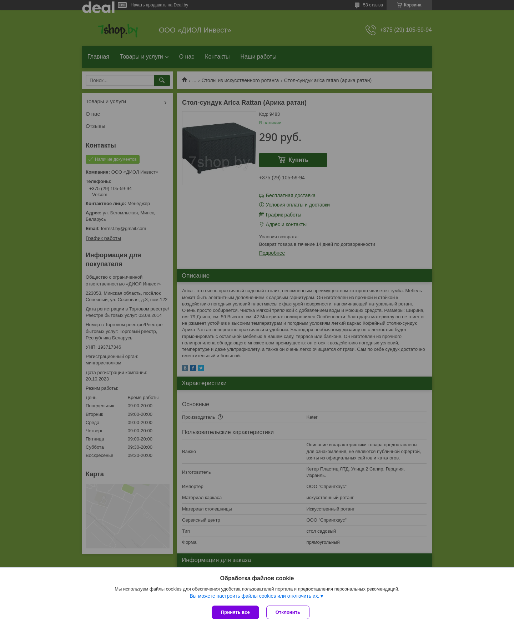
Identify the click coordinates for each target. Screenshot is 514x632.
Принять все (235, 612)
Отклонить (288, 612)
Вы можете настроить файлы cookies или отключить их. (254, 596)
